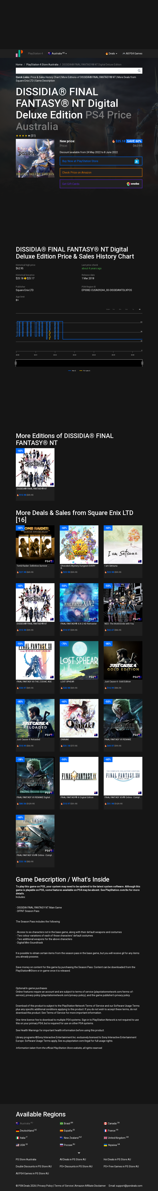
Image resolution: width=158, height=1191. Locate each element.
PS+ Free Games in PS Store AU (121, 1166)
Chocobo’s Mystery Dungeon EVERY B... (78, 567)
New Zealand (71, 1137)
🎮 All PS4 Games (132, 53)
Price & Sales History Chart (45, 77)
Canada (112, 1123)
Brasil (66, 1123)
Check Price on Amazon (76, 172)
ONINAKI (65, 739)
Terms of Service (63, 1185)
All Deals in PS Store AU (73, 1159)
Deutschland (26, 1130)
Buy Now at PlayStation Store (80, 161)
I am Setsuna (111, 566)
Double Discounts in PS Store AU (34, 1166)
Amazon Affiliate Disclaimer (90, 1185)
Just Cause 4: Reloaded (28, 739)
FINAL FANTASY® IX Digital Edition (77, 797)
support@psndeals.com (129, 1185)
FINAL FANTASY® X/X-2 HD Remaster (79, 624)
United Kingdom (116, 1137)
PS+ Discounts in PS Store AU (76, 1166)
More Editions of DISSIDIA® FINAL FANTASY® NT (89, 77)
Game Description (45, 80)
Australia (57, 53)
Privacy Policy (45, 1185)
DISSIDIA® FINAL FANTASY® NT (32, 488)
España (67, 1130)
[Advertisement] (79, 24)
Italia (22, 1137)
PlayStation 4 (35, 53)
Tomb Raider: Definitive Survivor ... (33, 566)
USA (22, 1144)
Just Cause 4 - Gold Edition (118, 681)
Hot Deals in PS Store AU (117, 1159)
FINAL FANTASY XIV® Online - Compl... (123, 797)
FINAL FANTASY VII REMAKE (118, 739)
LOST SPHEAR (67, 681)
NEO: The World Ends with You (119, 624)
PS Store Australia (26, 1159)
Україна (112, 1144)
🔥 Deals (111, 53)
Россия (67, 1144)
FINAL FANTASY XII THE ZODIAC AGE (34, 681)
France (111, 1130)
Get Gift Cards (70, 184)
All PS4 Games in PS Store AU (32, 1173)
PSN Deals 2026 (27, 1185)
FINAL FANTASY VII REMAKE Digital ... (34, 797)
